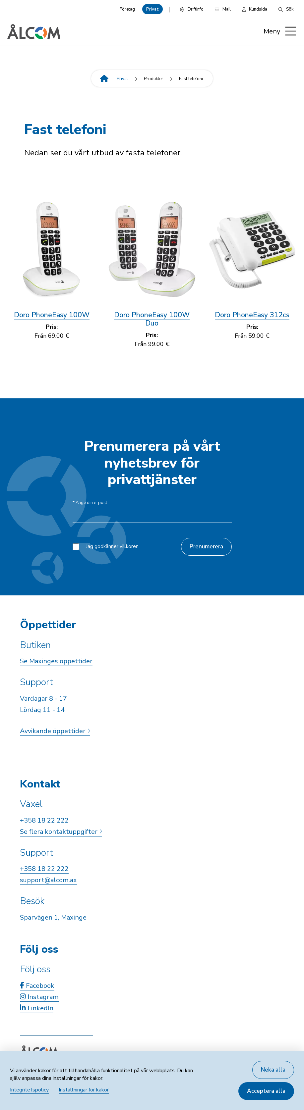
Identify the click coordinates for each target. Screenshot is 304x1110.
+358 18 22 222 (44, 820)
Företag (127, 9)
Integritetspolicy (29, 1089)
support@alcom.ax (48, 880)
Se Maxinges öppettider (56, 661)
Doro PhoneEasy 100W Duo (152, 319)
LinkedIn (36, 1008)
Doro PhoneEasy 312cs (252, 315)
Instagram (39, 996)
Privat (152, 9)
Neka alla (273, 1070)
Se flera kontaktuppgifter (61, 831)
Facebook (37, 985)
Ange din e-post (90, 503)
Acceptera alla (266, 1091)
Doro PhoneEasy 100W (52, 315)
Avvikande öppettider (55, 731)
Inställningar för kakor (84, 1089)
